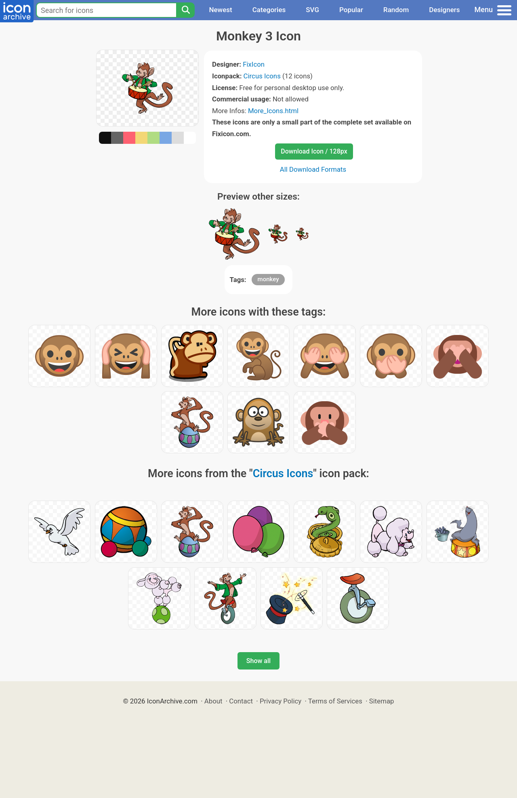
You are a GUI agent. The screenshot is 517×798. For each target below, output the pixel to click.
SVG (312, 10)
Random (396, 10)
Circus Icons (262, 76)
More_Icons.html (273, 111)
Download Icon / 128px (314, 151)
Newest (220, 10)
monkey (268, 279)
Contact (241, 701)
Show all (258, 661)
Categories (269, 10)
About (213, 701)
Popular (351, 10)
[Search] (185, 10)
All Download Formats (313, 169)
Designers (444, 10)
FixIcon (254, 64)
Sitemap (381, 701)
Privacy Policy (280, 701)
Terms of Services (335, 701)
